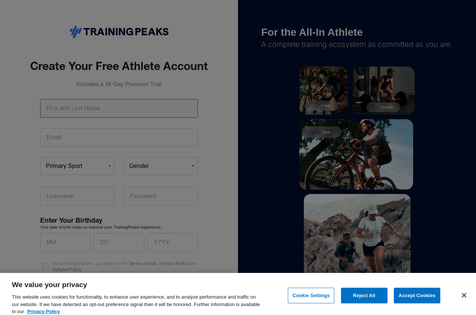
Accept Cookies (417, 299)
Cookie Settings (311, 299)
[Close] (464, 299)
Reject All (364, 299)
